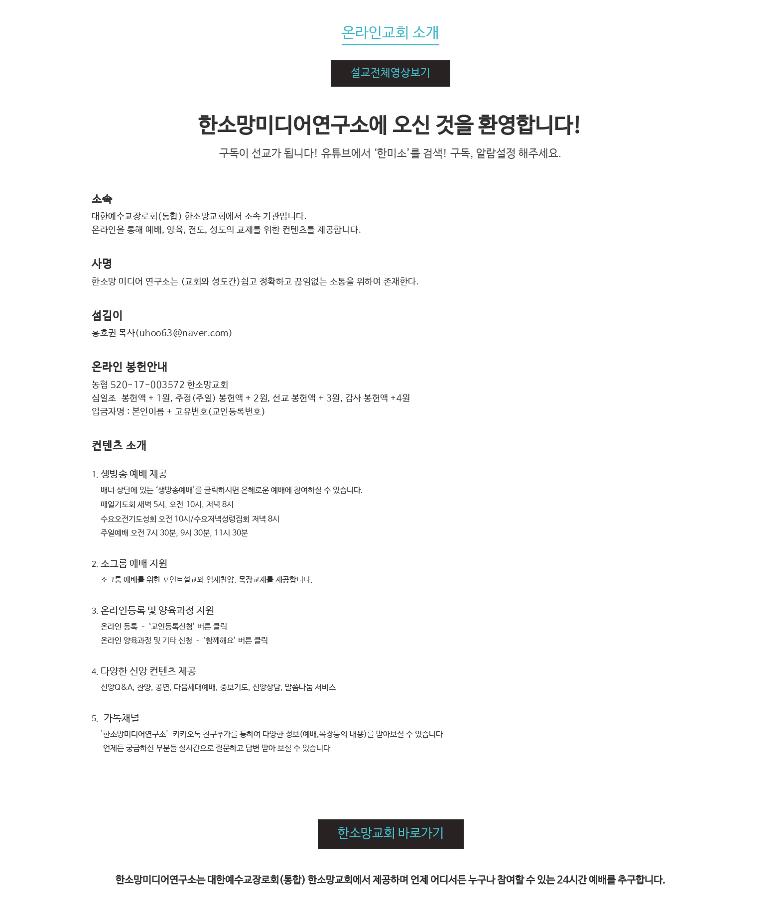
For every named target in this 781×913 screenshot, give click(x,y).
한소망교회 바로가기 (391, 833)
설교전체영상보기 (390, 73)
